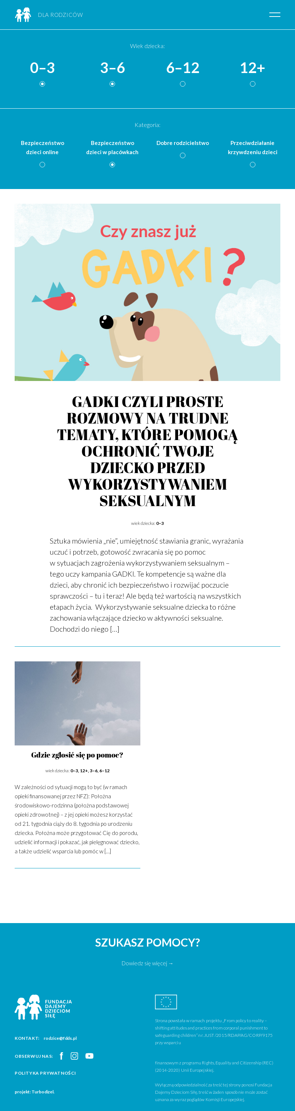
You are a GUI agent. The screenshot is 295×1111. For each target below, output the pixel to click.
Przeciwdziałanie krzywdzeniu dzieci (252, 147)
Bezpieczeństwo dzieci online (42, 147)
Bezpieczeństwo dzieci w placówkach (112, 147)
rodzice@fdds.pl (60, 1038)
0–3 (42, 67)
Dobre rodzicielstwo (182, 142)
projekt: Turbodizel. (35, 1091)
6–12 (182, 67)
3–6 (112, 67)
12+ (252, 67)
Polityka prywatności (45, 1073)
